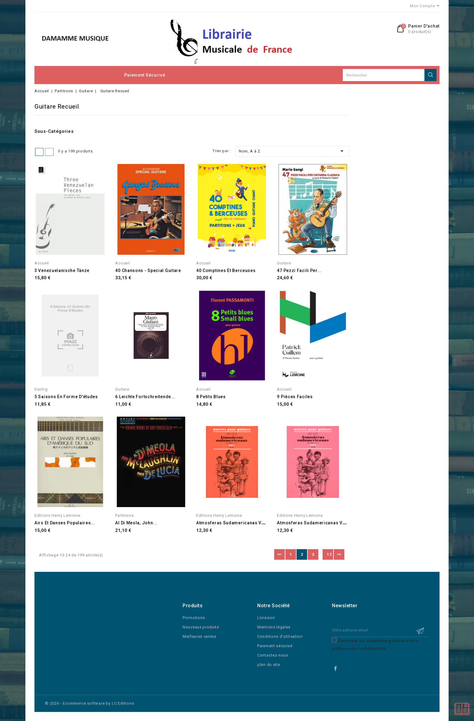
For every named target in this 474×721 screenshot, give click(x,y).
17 (329, 554)
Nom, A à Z (292, 151)
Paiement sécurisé (144, 75)
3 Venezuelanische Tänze (61, 270)
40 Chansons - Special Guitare (148, 270)
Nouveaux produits (201, 627)
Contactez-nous (272, 655)
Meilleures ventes (199, 636)
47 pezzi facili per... (299, 270)
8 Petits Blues (211, 396)
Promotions (194, 617)
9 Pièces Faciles (295, 396)
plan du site (268, 664)
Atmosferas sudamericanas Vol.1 (233, 522)
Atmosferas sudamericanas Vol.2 (314, 522)
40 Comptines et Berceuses (226, 270)
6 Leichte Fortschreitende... (145, 396)
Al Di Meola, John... (136, 522)
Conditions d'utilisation (280, 636)
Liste (49, 152)
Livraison (266, 617)
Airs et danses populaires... (64, 522)
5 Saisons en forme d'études (66, 396)
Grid (39, 152)
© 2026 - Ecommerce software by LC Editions (89, 703)
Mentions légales (274, 627)
